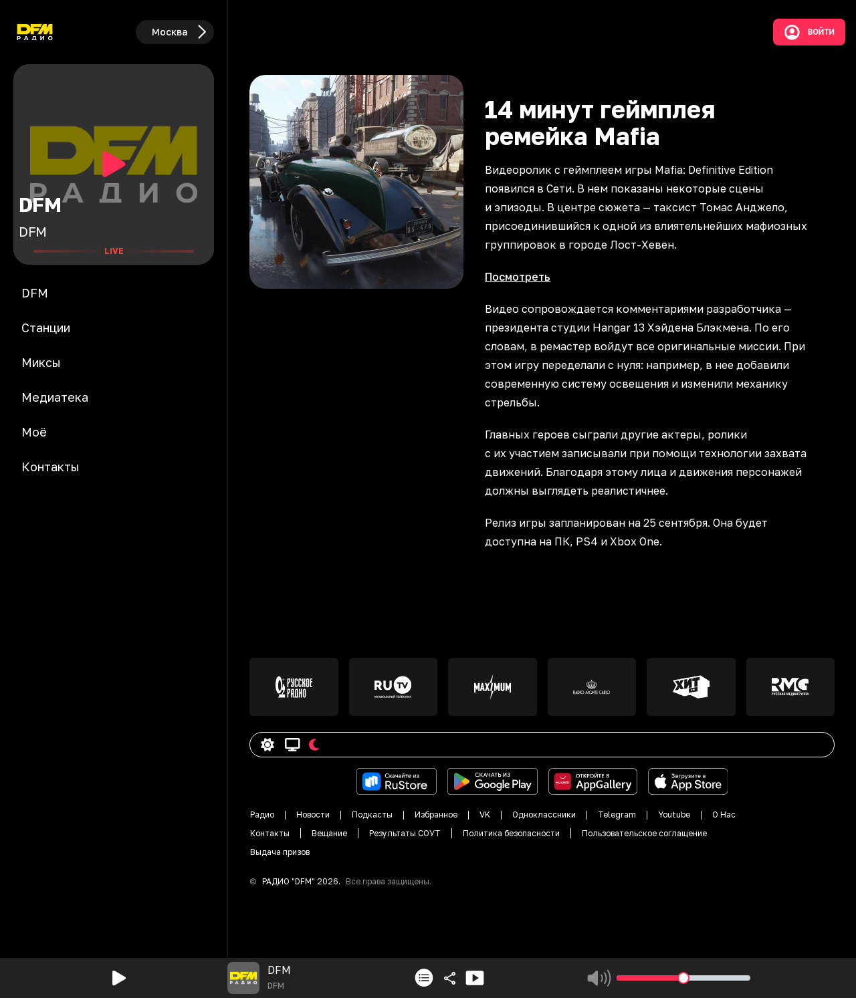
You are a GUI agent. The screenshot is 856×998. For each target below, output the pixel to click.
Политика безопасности (511, 833)
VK (484, 814)
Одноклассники (544, 814)
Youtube (674, 814)
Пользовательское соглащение (644, 833)
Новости (313, 814)
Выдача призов (280, 852)
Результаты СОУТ (405, 833)
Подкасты (372, 814)
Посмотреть (517, 276)
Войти (809, 32)
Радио (262, 814)
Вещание (329, 833)
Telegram (617, 814)
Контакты (270, 833)
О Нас (724, 814)
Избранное (436, 814)
